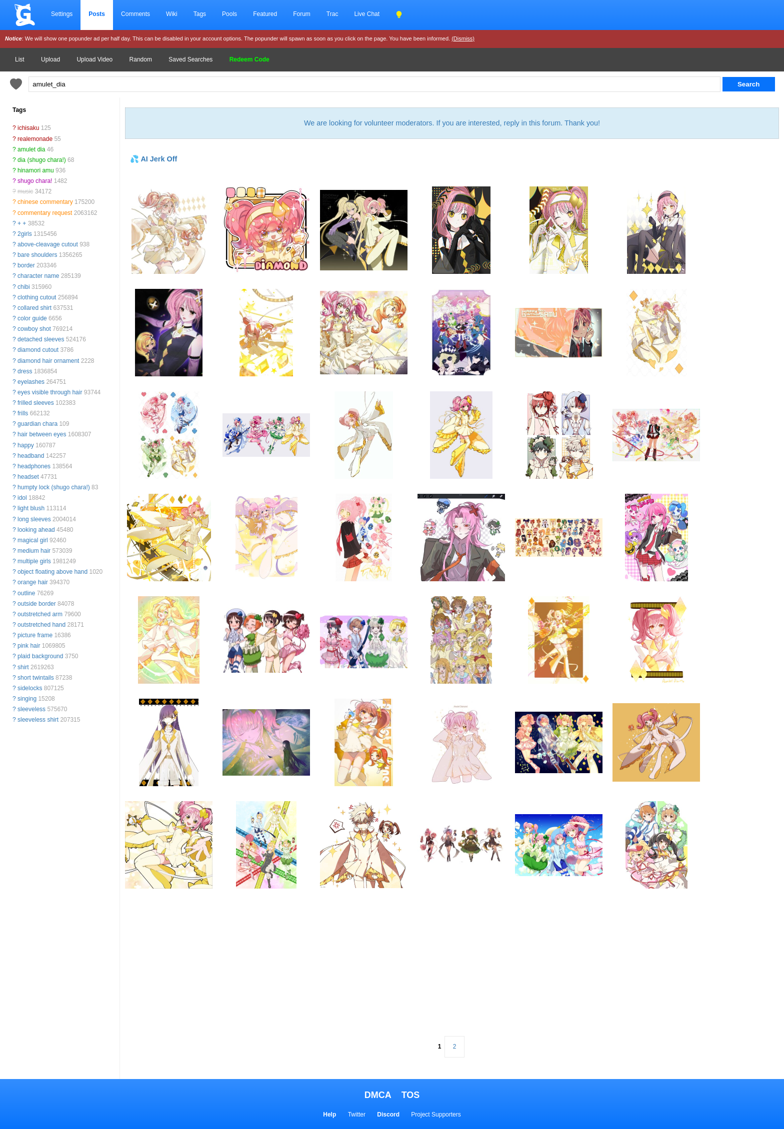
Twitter (357, 1114)
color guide (32, 318)
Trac (332, 13)
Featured (265, 13)
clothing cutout (37, 297)
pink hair (29, 645)
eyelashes (31, 381)
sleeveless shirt (38, 719)
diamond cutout (38, 349)
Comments (135, 13)
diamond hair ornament (48, 360)
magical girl (33, 540)
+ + (22, 223)
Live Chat (367, 13)
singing (27, 698)
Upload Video (94, 59)
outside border (37, 603)
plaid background (40, 656)
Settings (61, 13)
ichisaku (28, 127)
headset (28, 476)
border (26, 265)
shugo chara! (35, 180)
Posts (96, 13)
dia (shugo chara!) (42, 159)
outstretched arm (40, 614)
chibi (24, 286)
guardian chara (38, 423)
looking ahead (36, 529)
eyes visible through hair (50, 392)
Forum (301, 13)
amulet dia (31, 149)
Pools (229, 13)
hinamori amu (36, 170)
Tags (200, 13)
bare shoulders (37, 254)
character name (38, 275)
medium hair (34, 550)
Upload (50, 59)
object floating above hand (53, 571)
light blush (31, 508)
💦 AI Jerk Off (153, 159)
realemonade (35, 138)
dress (25, 371)
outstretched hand (42, 624)
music (25, 191)
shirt (23, 667)
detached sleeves (41, 339)
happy (26, 445)
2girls (25, 233)
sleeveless (32, 709)
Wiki (172, 13)
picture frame (35, 635)
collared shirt (35, 307)
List (19, 59)
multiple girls (34, 561)
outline (26, 593)
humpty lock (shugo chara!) (54, 487)
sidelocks (30, 688)
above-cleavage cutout (48, 244)
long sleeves (34, 519)
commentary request (45, 212)
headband (31, 455)
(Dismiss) (463, 38)
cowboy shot (34, 328)
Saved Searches (190, 59)
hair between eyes (42, 434)
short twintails (36, 677)
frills (23, 413)
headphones (34, 466)
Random (141, 59)
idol (22, 497)
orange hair (33, 582)
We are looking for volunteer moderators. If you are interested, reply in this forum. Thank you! (452, 123)
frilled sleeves (36, 402)
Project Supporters (435, 1114)
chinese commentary (45, 201)
